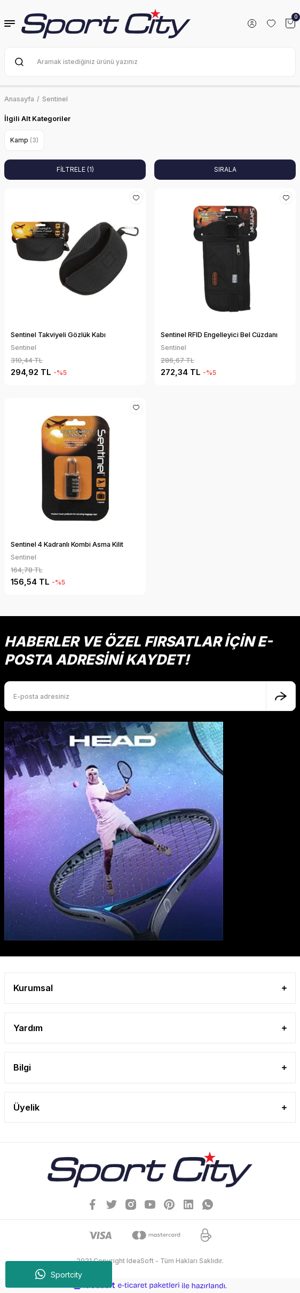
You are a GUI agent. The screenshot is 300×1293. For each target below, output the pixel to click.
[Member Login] (252, 23)
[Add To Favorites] (136, 197)
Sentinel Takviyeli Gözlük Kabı (58, 335)
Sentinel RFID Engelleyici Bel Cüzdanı (219, 335)
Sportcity (58, 1274)
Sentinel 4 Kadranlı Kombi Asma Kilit (67, 544)
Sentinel (55, 99)
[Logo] (106, 23)
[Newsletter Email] (150, 696)
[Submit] (281, 696)
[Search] (150, 62)
